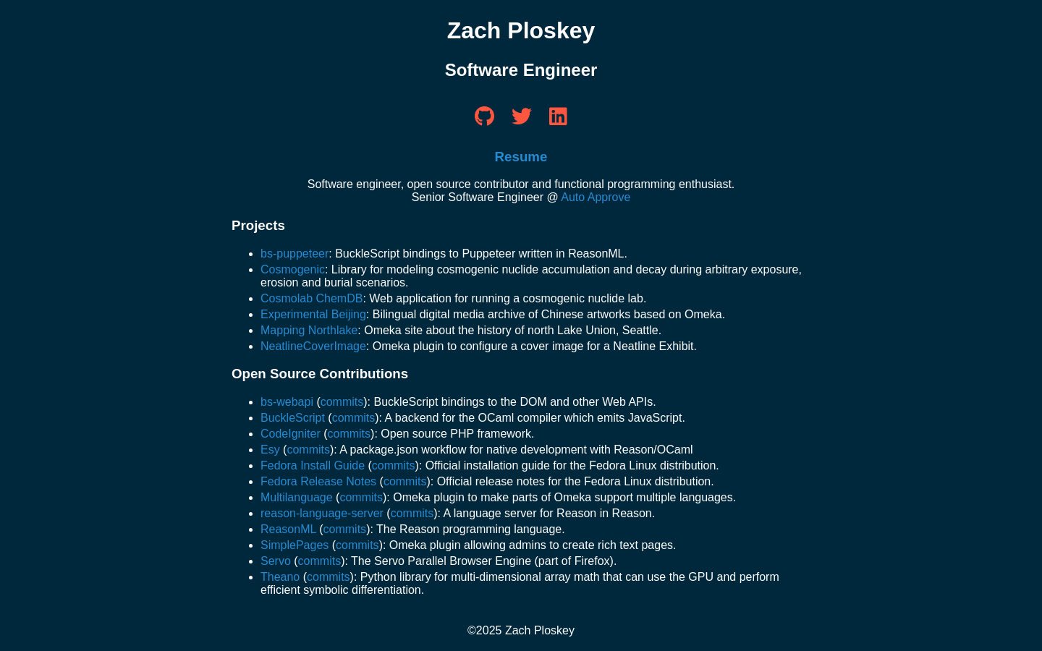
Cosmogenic (292, 269)
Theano (280, 577)
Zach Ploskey (521, 30)
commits (342, 402)
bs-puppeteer (294, 253)
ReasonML (288, 529)
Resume (521, 156)
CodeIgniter (290, 433)
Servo (275, 561)
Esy (270, 449)
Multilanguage (296, 497)
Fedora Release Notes (318, 481)
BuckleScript (292, 418)
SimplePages (294, 545)
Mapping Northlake (308, 330)
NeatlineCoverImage (313, 346)
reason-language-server (322, 513)
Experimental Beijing (313, 314)
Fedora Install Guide (312, 465)
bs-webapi (286, 402)
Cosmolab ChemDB (311, 298)
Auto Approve (595, 197)
